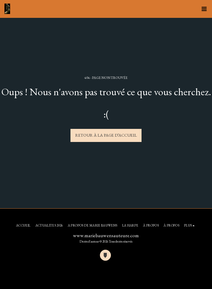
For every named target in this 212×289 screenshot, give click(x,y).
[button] (204, 9)
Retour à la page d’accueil (106, 135)
